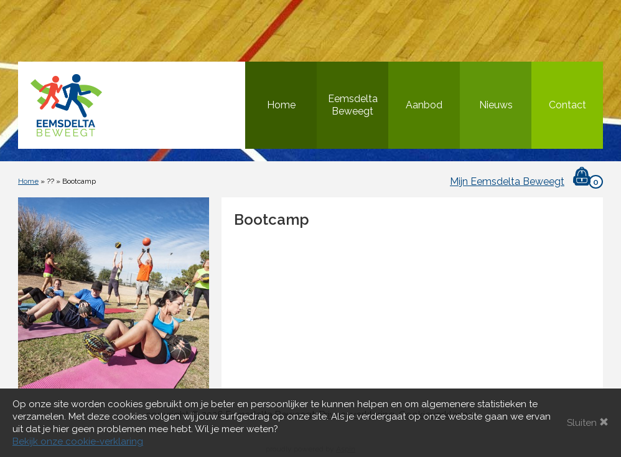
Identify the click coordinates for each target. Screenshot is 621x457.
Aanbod (424, 105)
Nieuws (496, 105)
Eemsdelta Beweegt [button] (353, 105)
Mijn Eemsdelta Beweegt (507, 181)
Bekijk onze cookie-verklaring (77, 441)
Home (281, 105)
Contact (567, 105)
